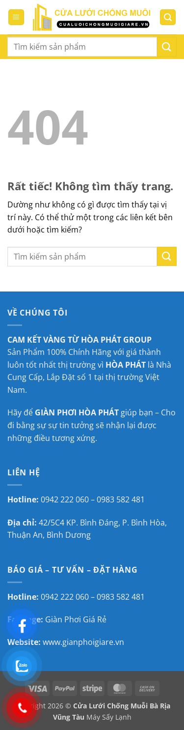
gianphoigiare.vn (93, 642)
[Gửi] (167, 46)
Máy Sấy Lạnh (108, 717)
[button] (16, 17)
